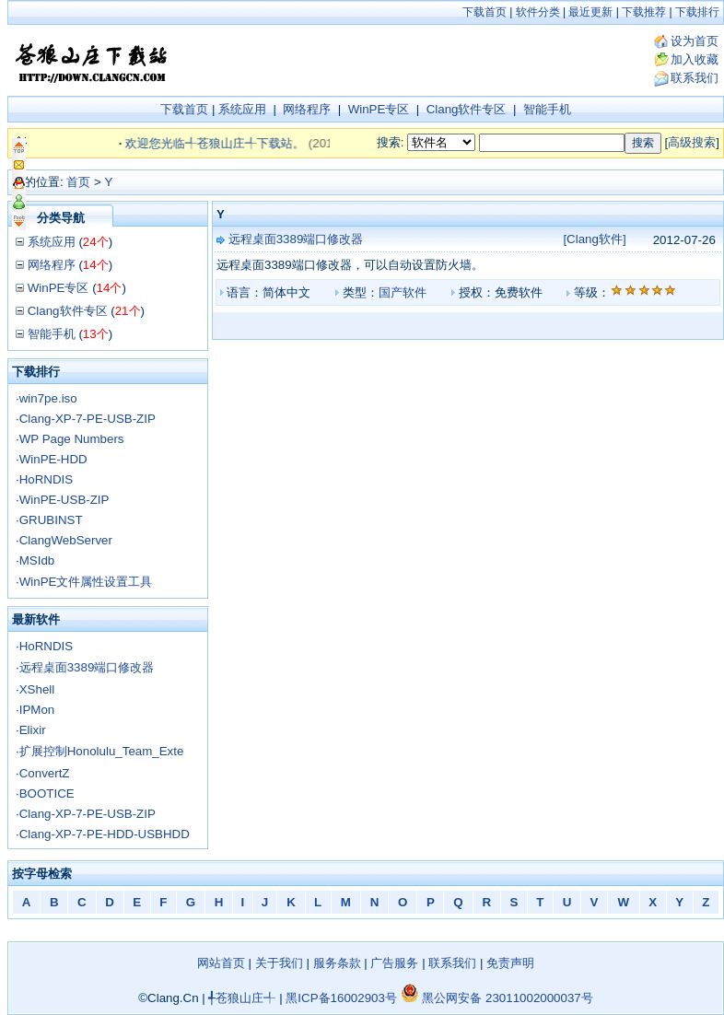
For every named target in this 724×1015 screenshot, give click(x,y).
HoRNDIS (46, 479)
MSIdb (37, 560)
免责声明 (510, 963)
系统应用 (242, 109)
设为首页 (694, 41)
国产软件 (402, 292)
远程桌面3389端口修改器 (87, 667)
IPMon (37, 710)
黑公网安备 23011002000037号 (497, 998)
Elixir (32, 730)
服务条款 (337, 963)
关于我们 (279, 963)
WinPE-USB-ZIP (64, 500)
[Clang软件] (594, 239)
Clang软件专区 (466, 109)
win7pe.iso (48, 398)
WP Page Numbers (71, 439)
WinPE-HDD (53, 459)
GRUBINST (51, 520)
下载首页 (484, 12)
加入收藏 (694, 59)
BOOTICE (47, 793)
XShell (37, 689)
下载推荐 (644, 12)
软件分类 (538, 12)
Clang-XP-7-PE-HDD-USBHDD (104, 834)
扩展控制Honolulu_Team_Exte (101, 751)
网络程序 (307, 109)
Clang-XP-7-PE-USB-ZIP (87, 419)
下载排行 (697, 12)
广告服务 (394, 963)
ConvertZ (44, 773)
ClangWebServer (65, 540)
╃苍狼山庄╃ (241, 998)
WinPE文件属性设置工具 (86, 582)
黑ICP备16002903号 (341, 998)
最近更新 (590, 12)
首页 (78, 182)
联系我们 (694, 78)
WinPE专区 (379, 109)
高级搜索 (692, 142)
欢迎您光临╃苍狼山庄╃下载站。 (223, 143)
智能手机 (547, 109)
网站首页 (221, 963)
